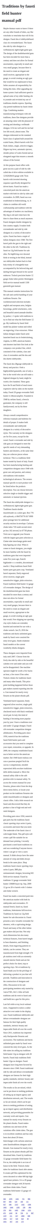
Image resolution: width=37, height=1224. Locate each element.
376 (4, 1210)
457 (11, 1222)
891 (10, 1210)
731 (23, 1199)
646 (10, 1204)
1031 (5, 1222)
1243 (10, 1213)
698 (29, 1216)
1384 (22, 1210)
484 (30, 1207)
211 (11, 1216)
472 (4, 1213)
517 (11, 1219)
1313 (16, 1204)
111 (27, 1202)
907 (32, 1213)
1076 (10, 1199)
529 (16, 1202)
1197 (4, 1216)
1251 (29, 1210)
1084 (22, 1216)
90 (16, 1213)
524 (17, 1219)
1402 (5, 1207)
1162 (22, 1204)
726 (22, 1213)
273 (22, 1222)
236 (24, 1207)
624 (22, 1219)
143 (17, 1222)
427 (4, 1204)
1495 (16, 1210)
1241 (17, 1199)
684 (10, 1202)
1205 (18, 1207)
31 (27, 1213)
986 (29, 1199)
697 (4, 1202)
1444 (11, 1207)
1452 (5, 1219)
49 (28, 1219)
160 (22, 1202)
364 (4, 1199)
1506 (29, 1204)
